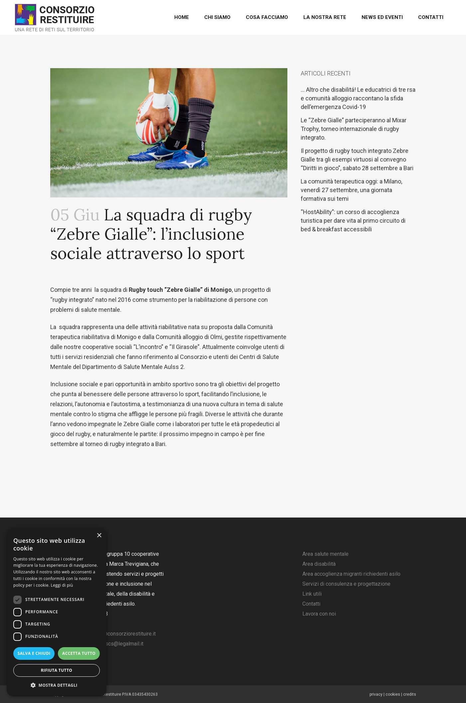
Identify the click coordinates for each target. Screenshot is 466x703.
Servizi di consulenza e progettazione (346, 584)
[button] (56, 685)
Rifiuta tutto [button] (57, 670)
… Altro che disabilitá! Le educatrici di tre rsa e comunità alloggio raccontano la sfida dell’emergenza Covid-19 (358, 98)
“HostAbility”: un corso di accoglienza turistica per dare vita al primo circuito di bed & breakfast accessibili (353, 220)
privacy (376, 694)
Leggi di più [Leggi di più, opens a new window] (62, 585)
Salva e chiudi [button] (34, 653)
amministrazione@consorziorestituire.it (110, 634)
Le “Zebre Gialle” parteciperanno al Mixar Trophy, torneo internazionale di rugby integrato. (353, 129)
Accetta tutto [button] (78, 653)
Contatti (311, 604)
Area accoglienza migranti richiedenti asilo (351, 574)
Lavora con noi (319, 614)
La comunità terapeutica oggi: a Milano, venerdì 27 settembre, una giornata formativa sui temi (351, 190)
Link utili (312, 594)
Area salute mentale (325, 554)
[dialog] (56, 612)
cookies (393, 694)
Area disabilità (319, 564)
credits (409, 694)
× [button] (98, 535)
